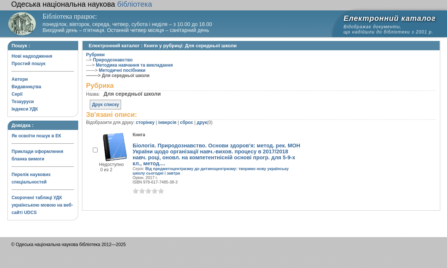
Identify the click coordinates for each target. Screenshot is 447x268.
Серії (17, 94)
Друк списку (105, 104)
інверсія (167, 122)
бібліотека (81, 4)
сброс (186, 122)
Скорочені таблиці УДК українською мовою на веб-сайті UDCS (42, 205)
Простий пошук (28, 63)
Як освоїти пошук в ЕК (36, 135)
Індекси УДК (25, 109)
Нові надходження (32, 56)
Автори (20, 79)
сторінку (145, 122)
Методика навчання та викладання (134, 65)
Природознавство (113, 60)
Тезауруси (23, 101)
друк (202, 122)
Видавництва (26, 86)
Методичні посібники (122, 70)
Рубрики (95, 54)
